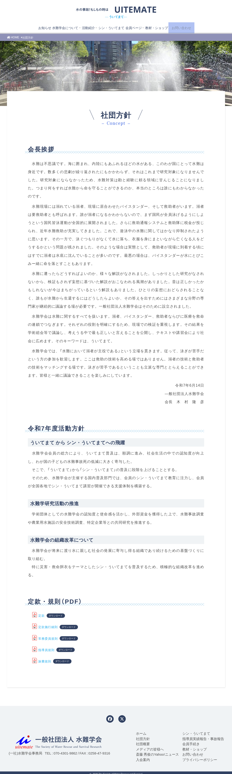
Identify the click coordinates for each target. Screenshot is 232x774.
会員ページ (131, 27)
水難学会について (58, 27)
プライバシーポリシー (199, 759)
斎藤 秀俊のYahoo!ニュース (157, 754)
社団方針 (143, 738)
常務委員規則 (48, 638)
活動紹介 (82, 27)
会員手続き (191, 743)
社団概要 (143, 743)
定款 (41, 615)
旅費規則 (44, 661)
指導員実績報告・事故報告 (203, 738)
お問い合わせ (186, 27)
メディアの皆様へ (150, 749)
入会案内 (143, 759)
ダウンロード (56, 615)
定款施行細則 (48, 627)
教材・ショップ (156, 27)
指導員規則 (46, 650)
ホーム (141, 733)
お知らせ (36, 27)
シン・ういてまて (107, 27)
